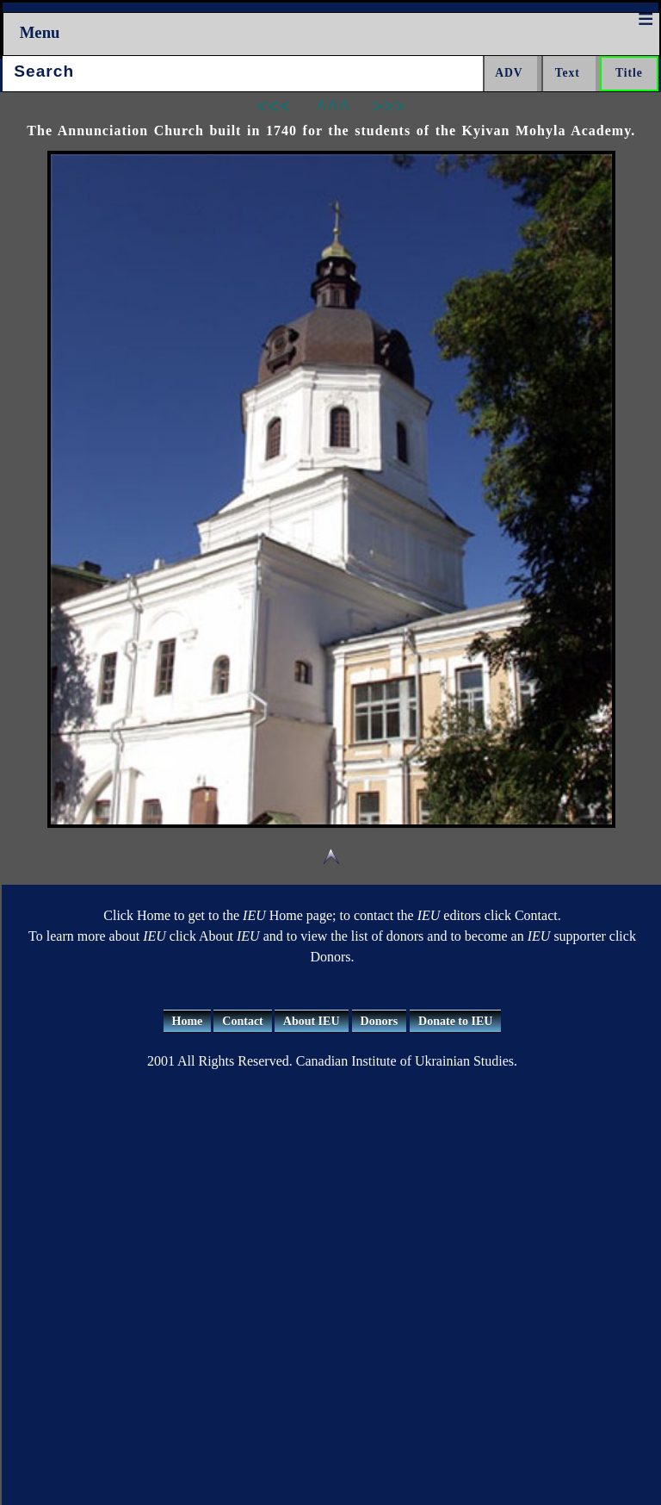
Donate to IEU (455, 1021)
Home (187, 1021)
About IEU (311, 1021)
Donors (379, 1021)
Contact (242, 1021)
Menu (40, 32)
